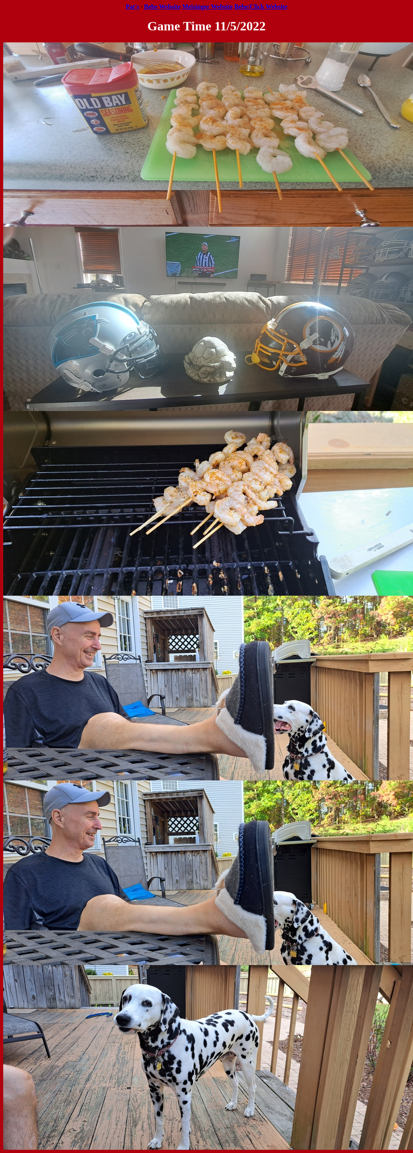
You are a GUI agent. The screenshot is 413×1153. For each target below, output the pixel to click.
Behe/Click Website (260, 6)
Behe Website (162, 6)
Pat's (132, 6)
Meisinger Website (207, 6)
